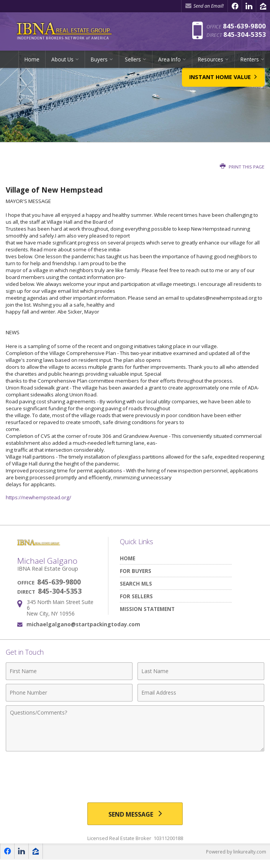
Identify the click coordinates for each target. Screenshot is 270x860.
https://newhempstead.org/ (38, 497)
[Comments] (135, 728)
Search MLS (136, 583)
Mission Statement (147, 608)
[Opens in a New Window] (235, 6)
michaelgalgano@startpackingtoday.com (83, 624)
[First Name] (69, 671)
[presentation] (135, 774)
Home (32, 59)
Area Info (169, 59)
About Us (62, 59)
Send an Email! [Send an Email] (204, 6)
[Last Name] (200, 671)
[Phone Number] (69, 693)
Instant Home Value (222, 83)
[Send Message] (135, 813)
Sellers (133, 59)
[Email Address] (200, 693)
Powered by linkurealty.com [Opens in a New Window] (236, 852)
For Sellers (136, 596)
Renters (250, 59)
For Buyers (135, 570)
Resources (210, 59)
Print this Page (242, 167)
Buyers (99, 59)
